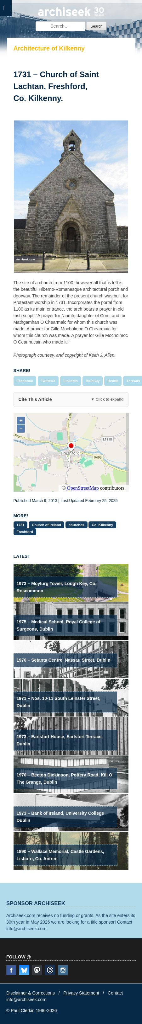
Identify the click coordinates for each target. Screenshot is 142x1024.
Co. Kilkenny (102, 525)
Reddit (112, 381)
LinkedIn (70, 381)
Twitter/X (48, 381)
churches (76, 525)
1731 (21, 525)
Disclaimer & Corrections (30, 992)
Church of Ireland (46, 525)
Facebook (25, 381)
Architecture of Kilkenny (49, 48)
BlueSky (92, 381)
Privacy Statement (81, 992)
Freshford (25, 532)
